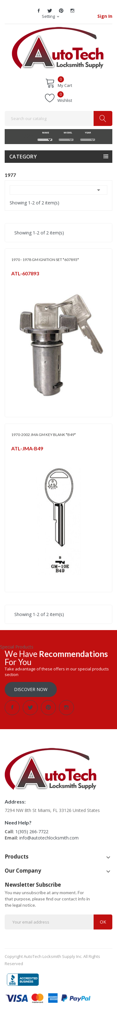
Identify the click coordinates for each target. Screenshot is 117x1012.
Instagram (72, 10)
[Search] (58, 118)
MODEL (66, 132)
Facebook (38, 10)
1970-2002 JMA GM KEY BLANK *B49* (43, 434)
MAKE (44, 132)
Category (23, 156)
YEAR (87, 132)
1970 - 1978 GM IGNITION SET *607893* (45, 259)
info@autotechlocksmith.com (49, 838)
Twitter (49, 10)
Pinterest (61, 10)
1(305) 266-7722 (31, 831)
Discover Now (30, 689)
